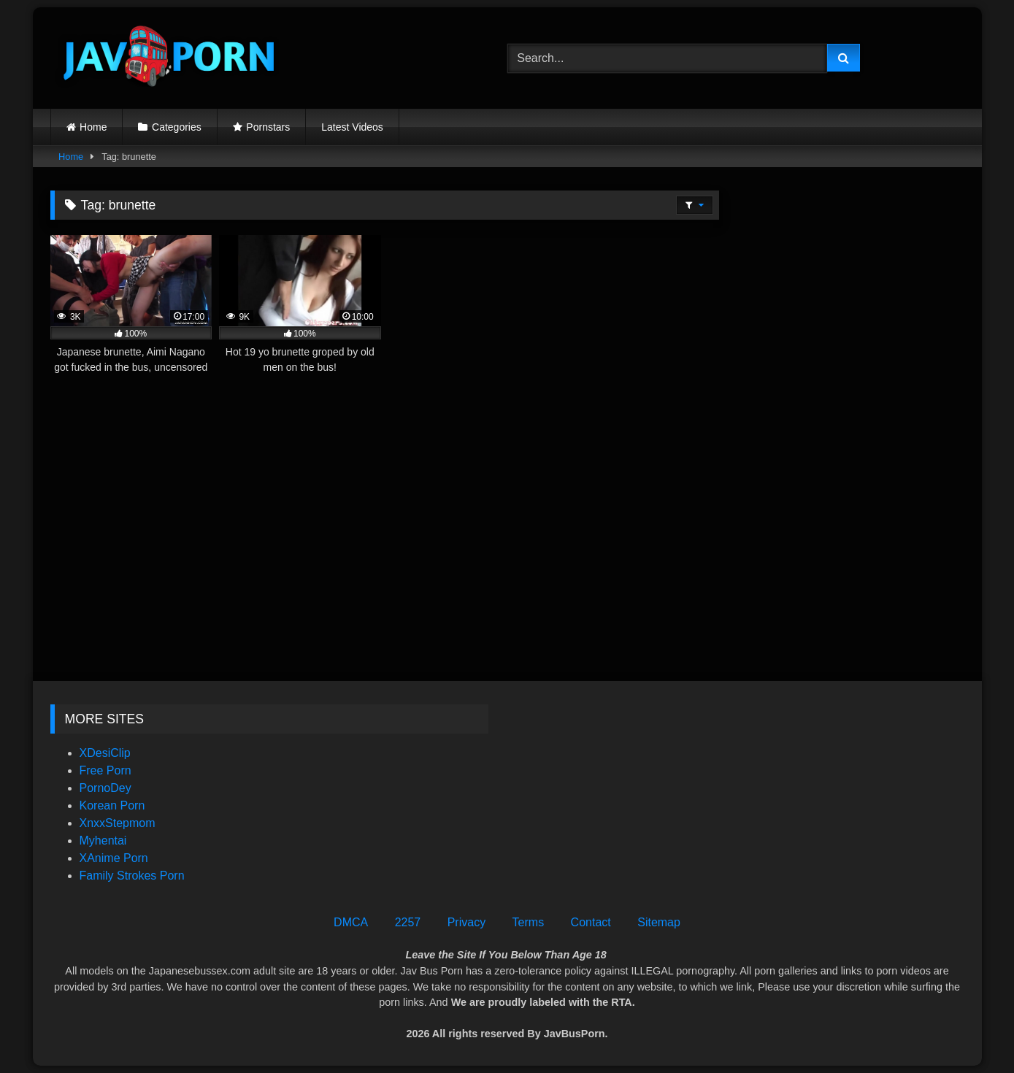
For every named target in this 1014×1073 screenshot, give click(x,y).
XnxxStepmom (117, 823)
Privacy (466, 922)
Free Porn (105, 770)
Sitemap (658, 922)
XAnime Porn (114, 858)
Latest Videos (352, 127)
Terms (528, 922)
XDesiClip (105, 753)
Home (93, 127)
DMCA (351, 922)
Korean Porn (112, 805)
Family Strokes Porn (132, 875)
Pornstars (268, 127)
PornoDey (105, 788)
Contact (591, 922)
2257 (408, 922)
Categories (176, 127)
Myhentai (103, 840)
